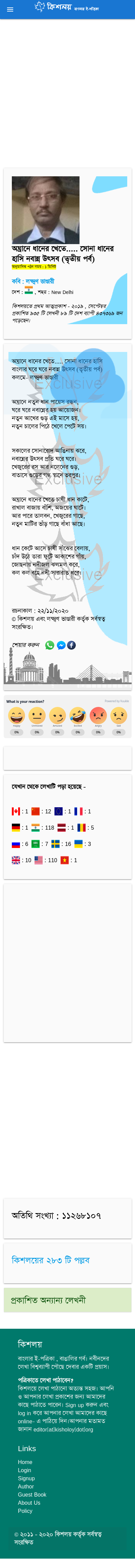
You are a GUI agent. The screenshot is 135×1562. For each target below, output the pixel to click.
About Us (29, 1503)
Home (25, 1462)
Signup (26, 1478)
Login (24, 1470)
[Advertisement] (67, 94)
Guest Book (32, 1494)
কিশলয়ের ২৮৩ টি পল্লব (51, 1261)
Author (26, 1486)
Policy (25, 1511)
